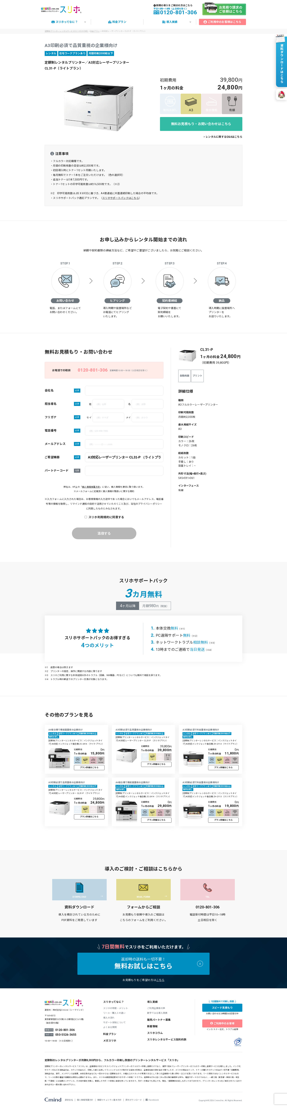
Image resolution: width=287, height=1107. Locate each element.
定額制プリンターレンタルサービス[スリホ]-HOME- (66, 31)
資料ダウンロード (133, 1100)
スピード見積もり (222, 1007)
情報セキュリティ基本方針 (109, 1100)
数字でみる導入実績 (157, 1013)
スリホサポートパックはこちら (120, 198)
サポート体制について (114, 1022)
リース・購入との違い (114, 1013)
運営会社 (69, 1100)
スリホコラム (155, 1032)
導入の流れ (108, 1017)
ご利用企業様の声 (156, 1008)
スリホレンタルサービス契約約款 (166, 1039)
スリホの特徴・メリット (115, 1008)
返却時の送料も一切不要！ (143, 963)
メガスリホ (109, 1040)
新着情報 (152, 1026)
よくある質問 (110, 1027)
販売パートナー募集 (159, 1019)
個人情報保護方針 (91, 487)
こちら (160, 980)
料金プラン (109, 1034)
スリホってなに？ (113, 1001)
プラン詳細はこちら (89, 767)
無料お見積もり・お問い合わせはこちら (201, 124)
